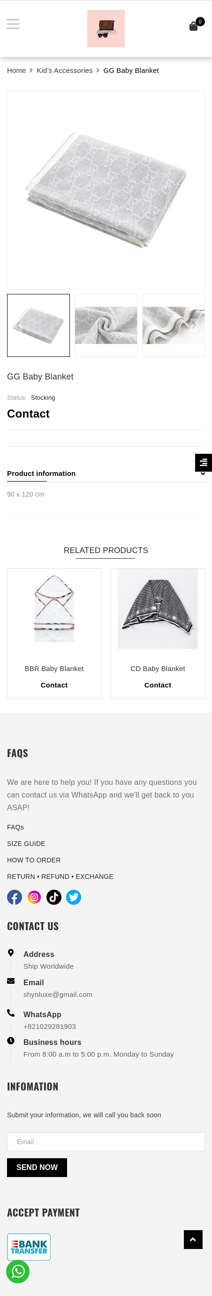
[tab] (106, 474)
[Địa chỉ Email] (106, 1141)
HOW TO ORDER (34, 860)
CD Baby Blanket (157, 668)
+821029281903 (49, 1026)
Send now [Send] (37, 1167)
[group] (106, 190)
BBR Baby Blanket (54, 668)
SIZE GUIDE (26, 843)
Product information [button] (106, 473)
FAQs (15, 827)
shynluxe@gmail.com (57, 994)
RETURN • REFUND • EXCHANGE (60, 876)
